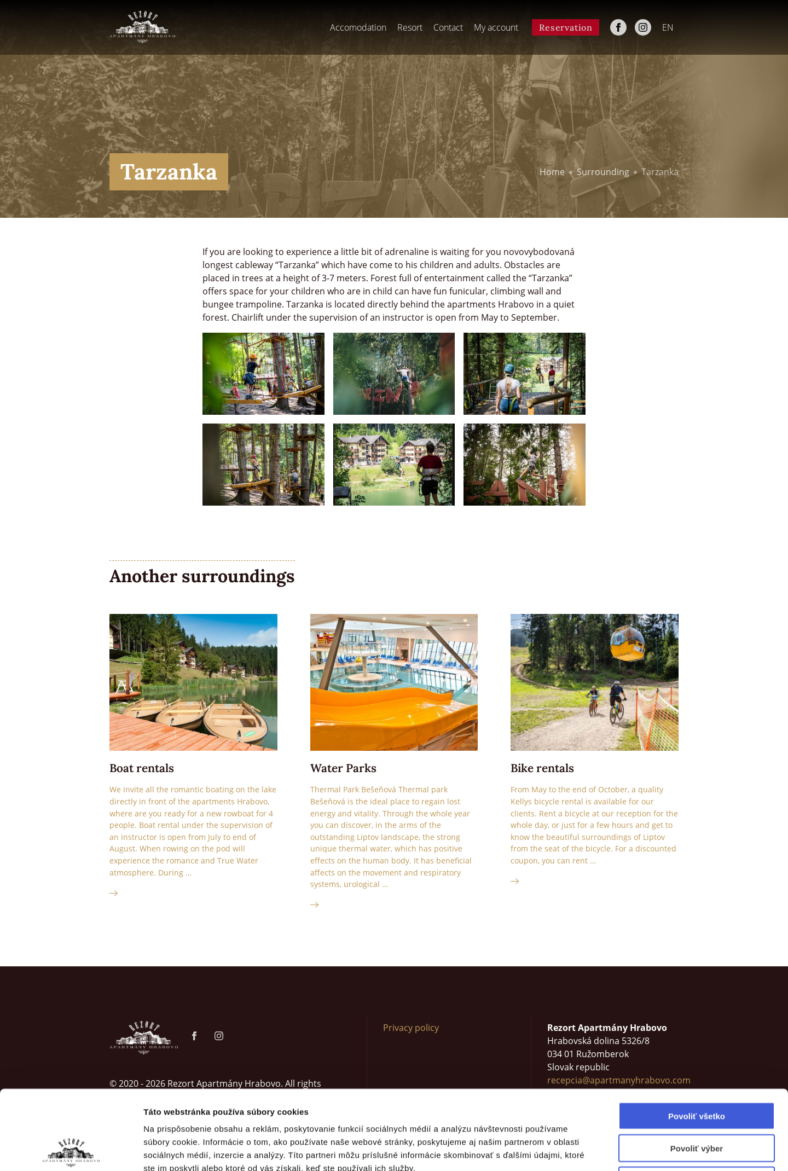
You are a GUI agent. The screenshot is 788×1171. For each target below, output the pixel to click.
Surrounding (603, 172)
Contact (448, 27)
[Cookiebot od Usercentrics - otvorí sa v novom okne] (71, 1149)
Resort (409, 27)
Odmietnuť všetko (697, 1101)
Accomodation (358, 27)
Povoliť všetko (696, 1036)
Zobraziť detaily (572, 1149)
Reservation (566, 27)
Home (552, 172)
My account (496, 27)
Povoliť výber (696, 1069)
